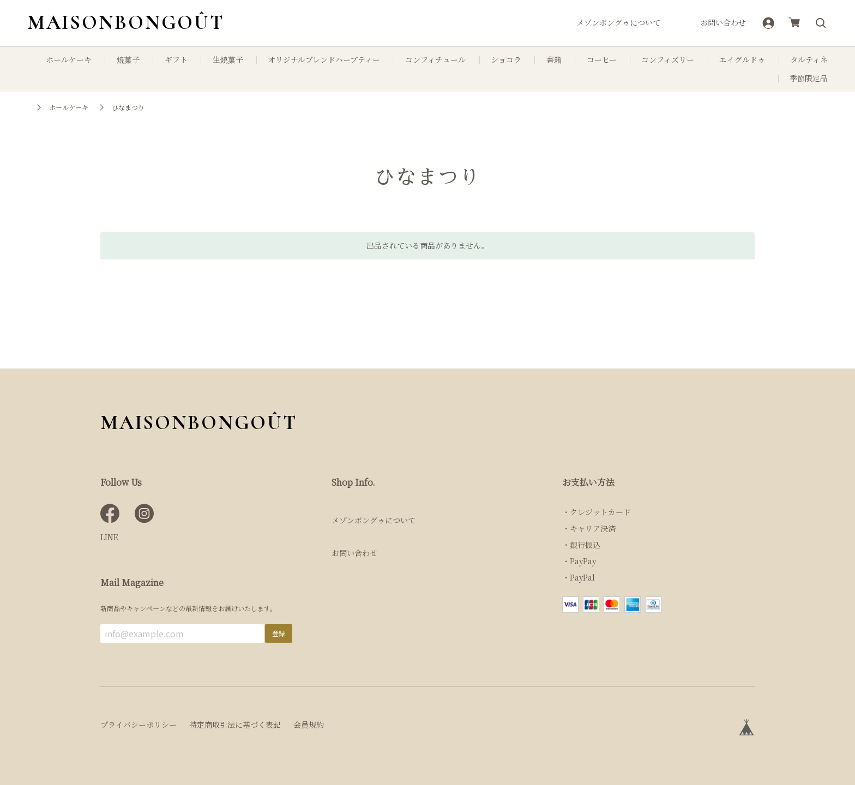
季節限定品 (809, 78)
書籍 (554, 60)
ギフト (176, 60)
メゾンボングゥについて (618, 22)
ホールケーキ (69, 60)
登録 (278, 633)
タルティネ (809, 60)
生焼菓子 (228, 60)
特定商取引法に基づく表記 (235, 724)
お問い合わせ (723, 22)
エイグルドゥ (742, 60)
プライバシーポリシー (138, 724)
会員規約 (308, 724)
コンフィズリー (667, 60)
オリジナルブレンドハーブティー (324, 60)
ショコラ (506, 60)
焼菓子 (128, 60)
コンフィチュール (435, 60)
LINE (109, 537)
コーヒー (602, 60)
